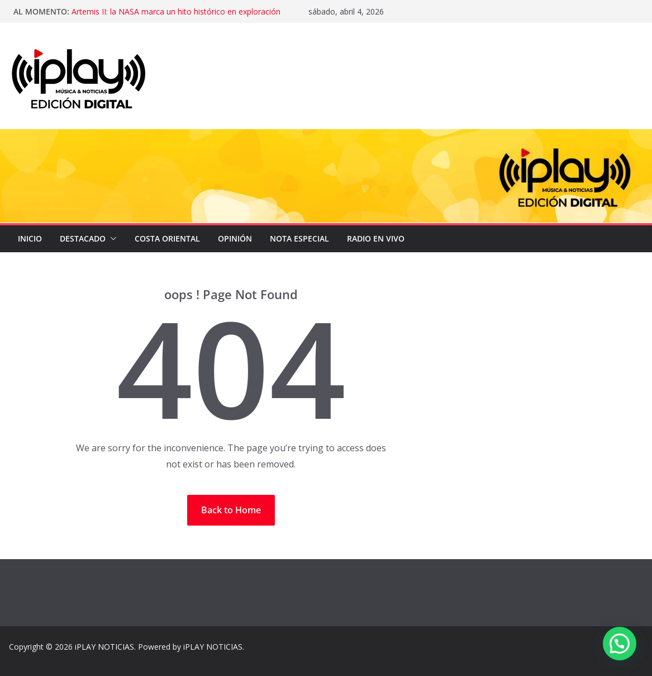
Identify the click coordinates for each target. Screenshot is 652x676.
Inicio (30, 238)
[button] (111, 239)
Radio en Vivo (375, 238)
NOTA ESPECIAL (299, 238)
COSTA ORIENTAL (167, 238)
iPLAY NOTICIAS (104, 646)
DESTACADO (83, 238)
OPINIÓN (235, 238)
